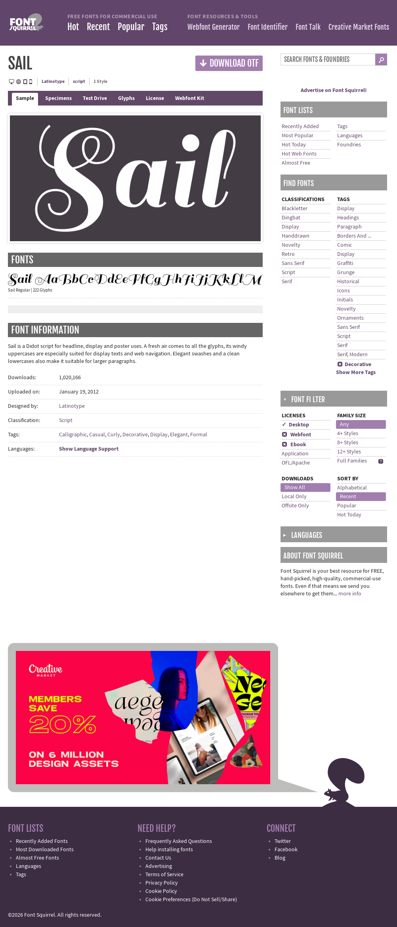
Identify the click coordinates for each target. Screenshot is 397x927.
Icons (343, 290)
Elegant (179, 434)
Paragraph (349, 226)
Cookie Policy (161, 891)
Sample (25, 98)
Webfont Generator (213, 27)
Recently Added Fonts (42, 841)
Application (295, 453)
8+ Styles (347, 442)
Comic (344, 245)
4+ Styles (347, 433)
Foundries (349, 144)
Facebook (286, 849)
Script (66, 420)
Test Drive (95, 98)
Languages (350, 135)
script (79, 81)
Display (159, 434)
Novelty (291, 245)
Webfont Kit (189, 98)
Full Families (352, 460)
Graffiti (345, 263)
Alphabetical (352, 487)
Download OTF (229, 63)
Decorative (135, 434)
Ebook (294, 445)
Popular (131, 26)
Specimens (58, 98)
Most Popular (297, 135)
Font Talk (308, 27)
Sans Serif (293, 263)
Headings (348, 217)
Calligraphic (73, 434)
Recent (98, 26)
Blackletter (294, 208)
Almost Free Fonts (37, 858)
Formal (198, 434)
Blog (280, 858)
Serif (287, 281)
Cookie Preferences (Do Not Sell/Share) (191, 899)
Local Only (294, 496)
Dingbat (291, 217)
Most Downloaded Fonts (45, 849)
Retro (288, 254)
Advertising (158, 866)
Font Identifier (268, 27)
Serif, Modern (352, 354)
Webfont (296, 435)
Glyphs (126, 98)
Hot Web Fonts (299, 153)
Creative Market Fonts (358, 27)
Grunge (346, 272)
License (155, 98)
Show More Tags (356, 372)
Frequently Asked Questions (178, 841)
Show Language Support (88, 449)
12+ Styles (349, 451)
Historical (348, 281)
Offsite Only (295, 505)
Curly (113, 434)
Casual (97, 434)
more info (349, 593)
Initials (345, 299)
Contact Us (158, 858)
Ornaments (350, 318)
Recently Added (300, 126)
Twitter (283, 841)
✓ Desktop (295, 425)
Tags (160, 26)
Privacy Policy (161, 883)
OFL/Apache (296, 462)
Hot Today (294, 144)
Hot (73, 26)
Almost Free (296, 163)
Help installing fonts (169, 849)
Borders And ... (354, 236)
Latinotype (53, 81)
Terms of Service (164, 874)
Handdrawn (295, 236)
